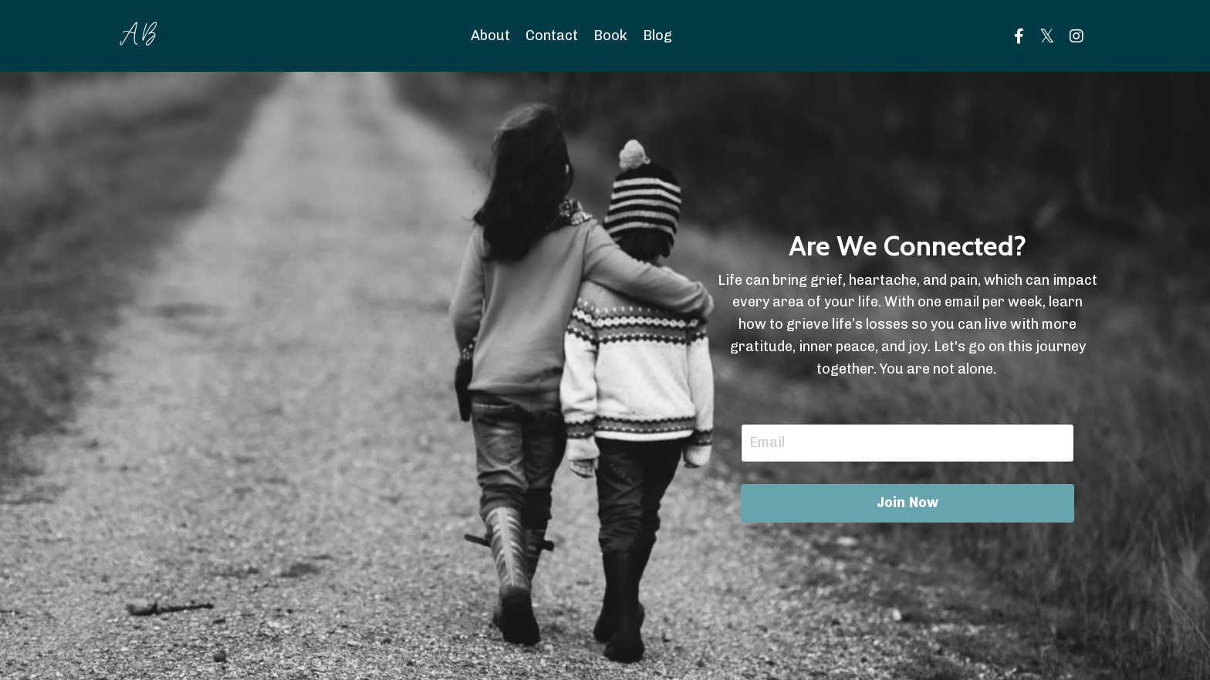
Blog (657, 35)
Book (610, 35)
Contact (552, 35)
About (490, 35)
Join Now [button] (908, 502)
